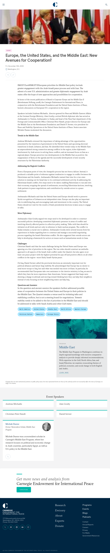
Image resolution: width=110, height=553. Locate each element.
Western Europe (80, 309)
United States (39, 309)
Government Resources (90, 536)
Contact (85, 522)
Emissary (60, 510)
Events (85, 509)
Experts (59, 520)
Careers (85, 527)
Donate (59, 526)
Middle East (52, 309)
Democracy (39, 314)
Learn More (64, 372)
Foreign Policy (53, 314)
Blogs (85, 513)
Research (60, 505)
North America (24, 309)
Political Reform (25, 314)
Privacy (85, 530)
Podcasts (86, 516)
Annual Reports (87, 525)
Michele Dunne (12, 424)
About (58, 515)
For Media (86, 533)
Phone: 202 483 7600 (10, 522)
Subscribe (24, 489)
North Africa (66, 309)
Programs (86, 505)
